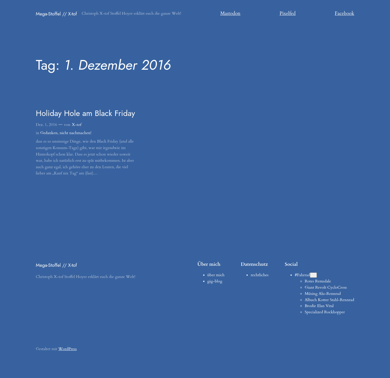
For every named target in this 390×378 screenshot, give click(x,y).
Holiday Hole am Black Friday (85, 113)
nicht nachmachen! (76, 133)
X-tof (76, 124)
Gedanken (48, 133)
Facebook (344, 13)
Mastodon (230, 13)
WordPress (67, 349)
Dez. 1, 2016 (46, 124)
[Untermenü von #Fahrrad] (313, 275)
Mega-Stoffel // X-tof (56, 13)
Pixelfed (288, 13)
